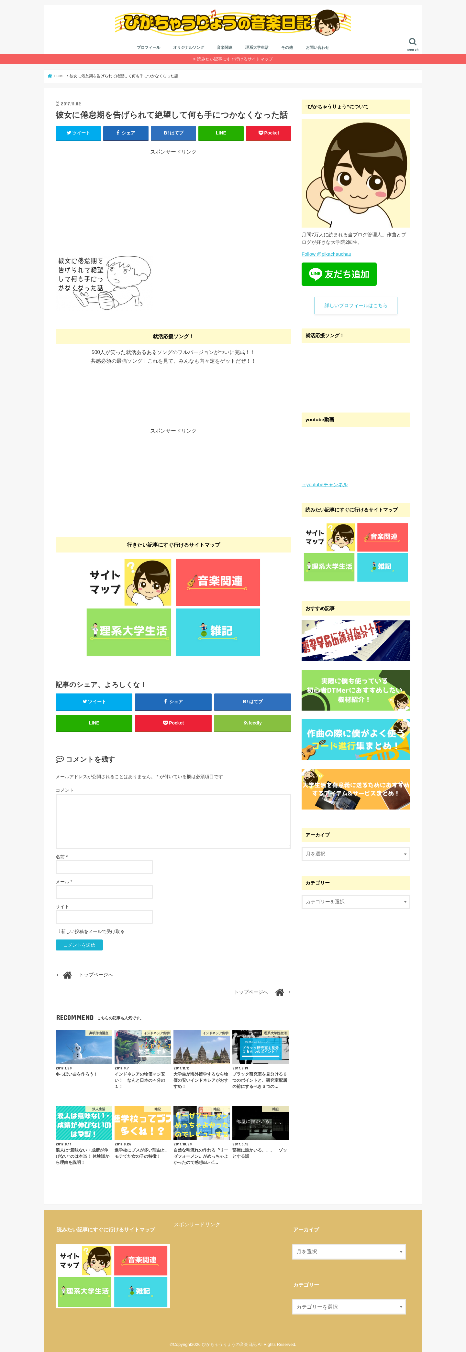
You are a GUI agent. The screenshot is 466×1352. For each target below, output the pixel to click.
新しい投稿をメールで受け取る (93, 931)
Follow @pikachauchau (326, 254)
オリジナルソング (188, 47)
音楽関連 (224, 47)
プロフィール (148, 47)
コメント (65, 790)
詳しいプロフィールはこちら (356, 305)
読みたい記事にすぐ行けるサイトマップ (235, 59)
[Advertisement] (173, 201)
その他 (287, 47)
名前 (62, 856)
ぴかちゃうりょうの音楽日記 (229, 1344)
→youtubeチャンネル (325, 484)
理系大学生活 (257, 47)
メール (64, 881)
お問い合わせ (317, 47)
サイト (62, 906)
